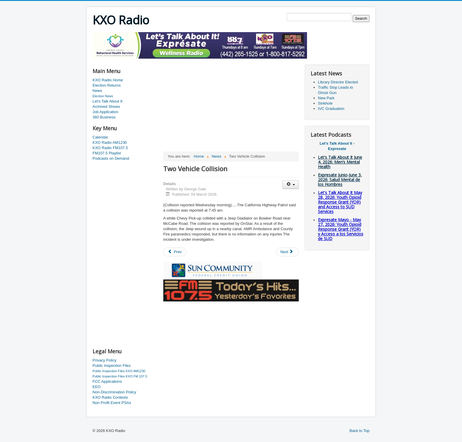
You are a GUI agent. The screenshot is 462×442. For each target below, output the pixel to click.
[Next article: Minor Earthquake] (287, 252)
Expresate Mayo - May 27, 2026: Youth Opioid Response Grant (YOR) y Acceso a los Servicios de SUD (340, 229)
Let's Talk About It (107, 101)
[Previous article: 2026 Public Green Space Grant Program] (174, 252)
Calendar (100, 137)
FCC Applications (107, 381)
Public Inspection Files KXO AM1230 (119, 371)
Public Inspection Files (112, 365)
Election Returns (107, 85)
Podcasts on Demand (111, 158)
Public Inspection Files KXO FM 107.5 (120, 376)
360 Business (104, 117)
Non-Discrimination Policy (114, 392)
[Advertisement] (200, 61)
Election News (103, 96)
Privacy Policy (104, 360)
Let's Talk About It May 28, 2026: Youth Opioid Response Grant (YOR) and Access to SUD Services (340, 202)
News (97, 90)
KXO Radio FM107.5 (110, 148)
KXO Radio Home (108, 80)
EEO (96, 387)
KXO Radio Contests (110, 397)
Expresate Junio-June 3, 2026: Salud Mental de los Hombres (340, 179)
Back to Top (359, 430)
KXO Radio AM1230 (110, 142)
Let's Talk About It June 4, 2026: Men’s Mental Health (340, 161)
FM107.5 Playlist (107, 153)
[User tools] (291, 184)
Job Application (105, 112)
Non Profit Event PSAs (112, 402)
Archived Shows (106, 106)
